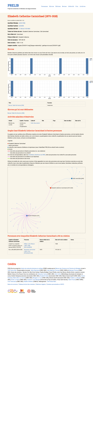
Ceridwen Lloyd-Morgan (33, 279)
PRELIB (13, 5)
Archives (82, 6)
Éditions (58, 6)
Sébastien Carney (42, 274)
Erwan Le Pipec (15, 279)
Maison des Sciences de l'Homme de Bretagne (68, 268)
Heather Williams (28, 281)
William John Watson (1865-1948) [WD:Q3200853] (29, 245)
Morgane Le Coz (37, 278)
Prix (76, 6)
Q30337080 (22, 23)
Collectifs (71, 6)
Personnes (44, 6)
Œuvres (51, 6)
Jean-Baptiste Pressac (53, 270)
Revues (64, 6)
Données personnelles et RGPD (55, 284)
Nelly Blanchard (35, 270)
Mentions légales (41, 284)
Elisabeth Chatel (44, 276)
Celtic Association (35, 123)
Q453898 (21, 26)
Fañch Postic (71, 279)
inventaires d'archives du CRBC (36, 154)
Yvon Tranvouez (12, 281)
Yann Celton (58, 274)
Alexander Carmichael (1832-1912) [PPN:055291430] (29, 251)
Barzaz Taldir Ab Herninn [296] (16, 105)
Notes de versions (13, 284)
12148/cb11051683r (24, 28)
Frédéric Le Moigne (75, 278)
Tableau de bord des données (27, 284)
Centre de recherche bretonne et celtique (32, 268)
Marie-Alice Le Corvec (19, 278)
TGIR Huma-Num (12, 270)
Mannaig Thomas (73, 270)
